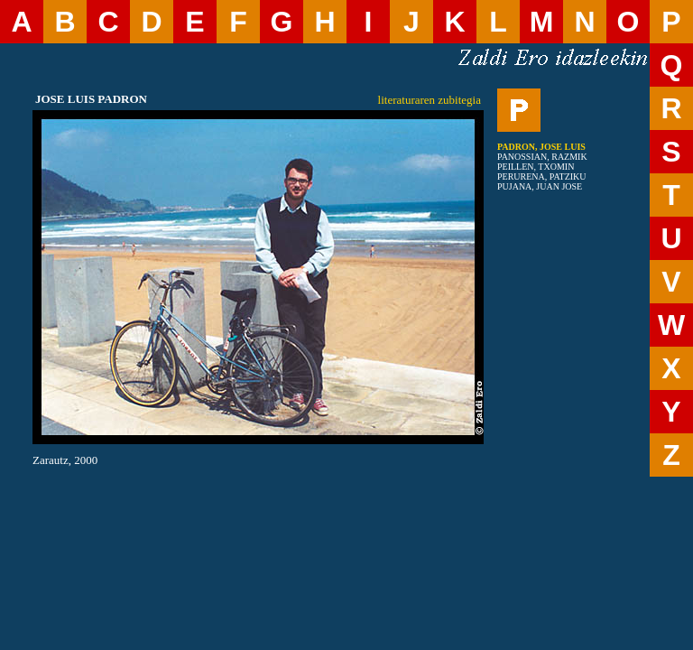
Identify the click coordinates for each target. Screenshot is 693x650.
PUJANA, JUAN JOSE (539, 186)
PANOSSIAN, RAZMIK (542, 157)
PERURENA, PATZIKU (542, 176)
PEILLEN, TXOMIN (535, 167)
